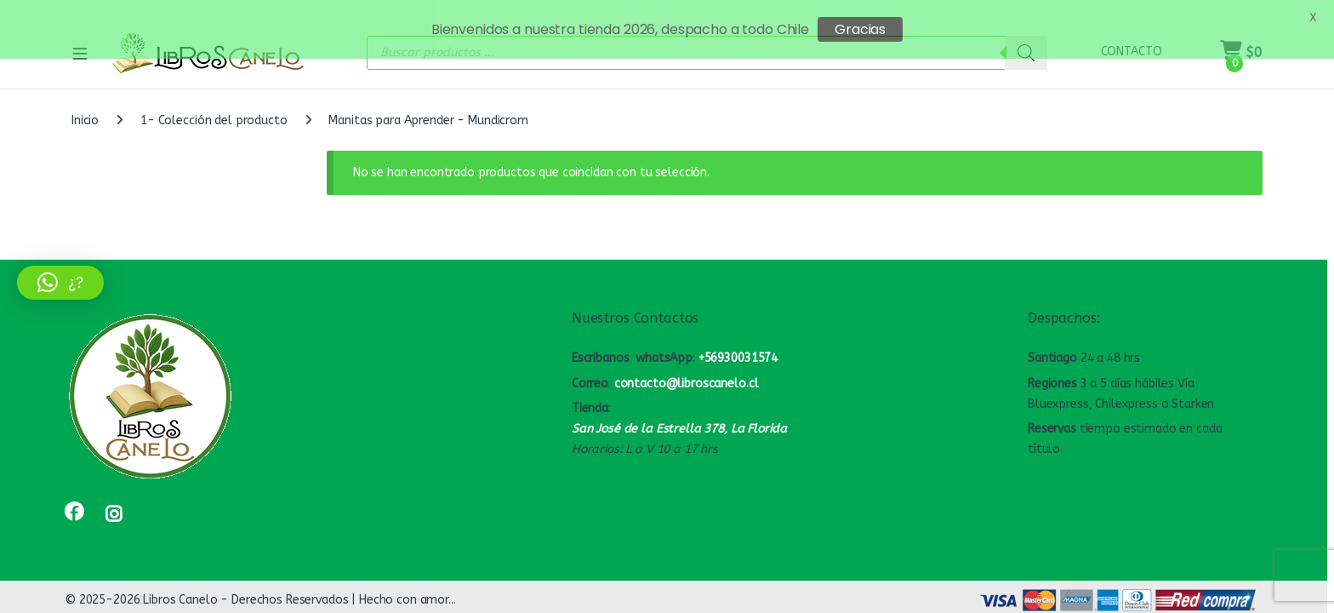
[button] (60, 283)
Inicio (85, 110)
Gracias (860, 29)
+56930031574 (738, 347)
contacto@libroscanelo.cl (686, 372)
